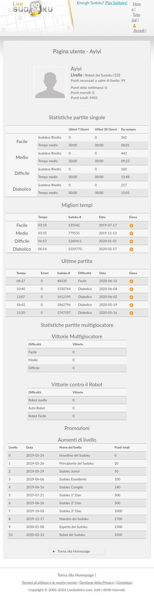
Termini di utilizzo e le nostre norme (49, 582)
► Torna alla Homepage (71, 551)
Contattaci (124, 582)
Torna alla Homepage (75, 575)
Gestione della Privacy (96, 582)
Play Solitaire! (116, 2)
